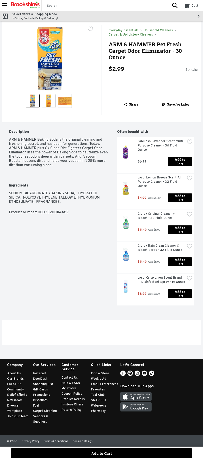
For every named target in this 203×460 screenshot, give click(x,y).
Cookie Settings (83, 441)
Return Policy (71, 409)
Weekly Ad (98, 378)
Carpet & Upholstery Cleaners (131, 34)
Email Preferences (104, 384)
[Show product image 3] (65, 101)
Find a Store (100, 373)
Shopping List (43, 384)
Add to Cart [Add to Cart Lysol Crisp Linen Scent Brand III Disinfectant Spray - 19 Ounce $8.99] (180, 294)
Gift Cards (40, 389)
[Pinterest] (130, 375)
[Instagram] (137, 375)
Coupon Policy (71, 393)
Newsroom (15, 400)
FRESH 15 (14, 384)
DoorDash (40, 378)
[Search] (105, 5)
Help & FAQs (70, 383)
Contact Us (69, 377)
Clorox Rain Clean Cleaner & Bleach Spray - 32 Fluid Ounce (160, 248)
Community (15, 389)
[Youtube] (144, 375)
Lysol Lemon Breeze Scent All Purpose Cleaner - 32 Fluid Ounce (160, 182)
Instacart (40, 373)
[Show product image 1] (33, 101)
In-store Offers (72, 404)
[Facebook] (123, 375)
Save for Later (175, 104)
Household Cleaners (158, 30)
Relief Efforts (17, 394)
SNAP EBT (98, 400)
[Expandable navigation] (5, 5)
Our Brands (15, 378)
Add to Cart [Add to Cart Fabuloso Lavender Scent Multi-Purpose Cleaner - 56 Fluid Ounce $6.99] (180, 161)
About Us (14, 373)
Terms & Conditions (56, 441)
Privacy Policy (31, 441)
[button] (175, 5)
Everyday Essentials (124, 30)
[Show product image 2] (49, 101)
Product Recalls (73, 399)
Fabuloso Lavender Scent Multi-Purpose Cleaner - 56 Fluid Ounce (161, 145)
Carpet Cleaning (45, 411)
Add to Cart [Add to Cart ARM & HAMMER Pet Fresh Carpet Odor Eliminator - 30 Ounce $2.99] (101, 453)
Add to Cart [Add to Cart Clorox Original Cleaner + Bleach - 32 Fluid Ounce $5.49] (180, 230)
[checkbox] (90, 29)
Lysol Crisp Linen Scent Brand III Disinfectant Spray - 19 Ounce (161, 280)
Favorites (98, 389)
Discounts (40, 400)
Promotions (41, 394)
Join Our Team (17, 416)
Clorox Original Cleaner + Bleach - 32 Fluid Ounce (157, 216)
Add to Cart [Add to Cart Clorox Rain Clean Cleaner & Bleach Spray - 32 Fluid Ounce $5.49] (180, 262)
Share (131, 104)
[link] (175, 104)
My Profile (68, 388)
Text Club (98, 394)
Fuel (36, 405)
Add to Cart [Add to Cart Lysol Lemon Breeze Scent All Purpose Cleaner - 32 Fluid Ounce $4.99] (180, 198)
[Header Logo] (24, 5)
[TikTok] (151, 375)
